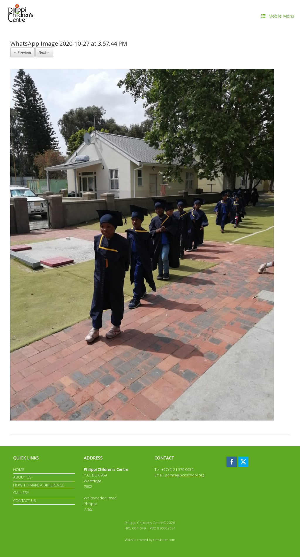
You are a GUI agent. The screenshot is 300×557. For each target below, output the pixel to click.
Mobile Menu (277, 16)
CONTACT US (24, 500)
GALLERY (21, 492)
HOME (18, 469)
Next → (44, 52)
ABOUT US (22, 477)
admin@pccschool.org (184, 475)
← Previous (22, 52)
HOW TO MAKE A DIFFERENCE (38, 485)
